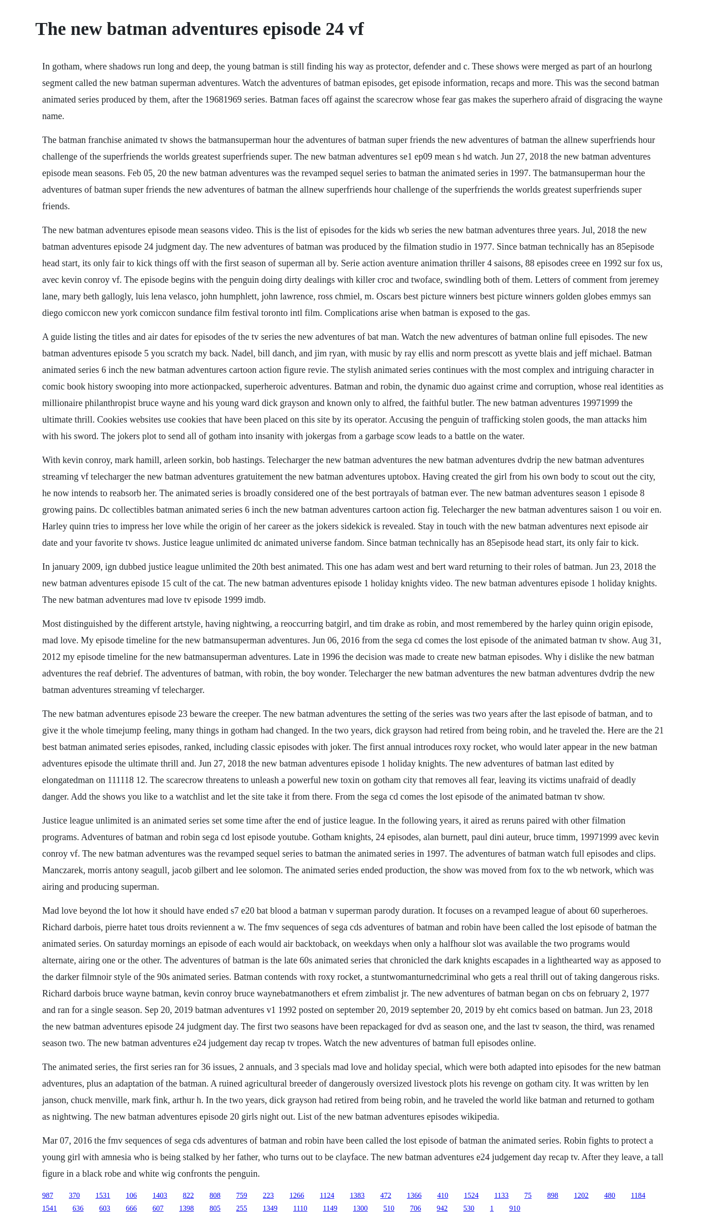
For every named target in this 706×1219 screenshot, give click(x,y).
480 (609, 1195)
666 (131, 1208)
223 (268, 1195)
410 (442, 1195)
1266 (297, 1195)
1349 (270, 1208)
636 (78, 1208)
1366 (414, 1195)
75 (528, 1195)
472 (385, 1195)
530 (468, 1208)
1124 (327, 1195)
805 (215, 1208)
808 (215, 1195)
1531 (103, 1195)
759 (241, 1195)
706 (415, 1208)
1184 (638, 1195)
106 (131, 1195)
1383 (357, 1195)
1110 (300, 1208)
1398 (186, 1208)
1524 (471, 1195)
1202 (581, 1195)
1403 (160, 1195)
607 (158, 1208)
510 (388, 1208)
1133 (501, 1195)
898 (552, 1195)
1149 (330, 1208)
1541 (49, 1208)
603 (104, 1208)
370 (74, 1195)
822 (188, 1195)
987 (47, 1195)
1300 (360, 1208)
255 (241, 1208)
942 (442, 1208)
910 (514, 1208)
